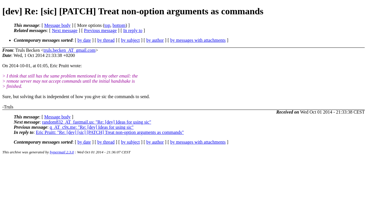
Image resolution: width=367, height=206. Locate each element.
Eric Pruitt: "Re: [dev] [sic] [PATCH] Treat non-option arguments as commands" (110, 132)
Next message (64, 30)
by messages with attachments (198, 40)
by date (84, 40)
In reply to (132, 30)
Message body (57, 25)
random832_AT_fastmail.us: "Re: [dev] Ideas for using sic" (96, 122)
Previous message (100, 30)
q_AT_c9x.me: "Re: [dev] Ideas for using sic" (92, 127)
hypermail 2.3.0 (62, 152)
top (107, 25)
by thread (106, 40)
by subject (130, 40)
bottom (118, 25)
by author (155, 40)
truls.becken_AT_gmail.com (69, 50)
